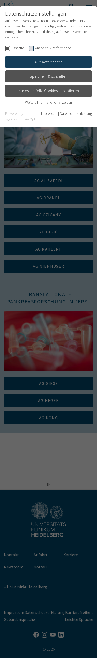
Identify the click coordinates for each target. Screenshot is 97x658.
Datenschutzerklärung (76, 113)
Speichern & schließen (49, 76)
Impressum (49, 113)
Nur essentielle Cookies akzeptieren (48, 90)
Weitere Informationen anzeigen (48, 102)
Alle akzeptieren (48, 62)
